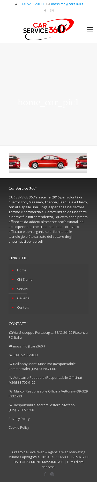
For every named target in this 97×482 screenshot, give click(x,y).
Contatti (23, 307)
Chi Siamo (25, 279)
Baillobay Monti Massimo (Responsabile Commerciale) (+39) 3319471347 (42, 366)
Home (21, 270)
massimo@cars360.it (67, 4)
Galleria (23, 298)
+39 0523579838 (31, 4)
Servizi (22, 288)
